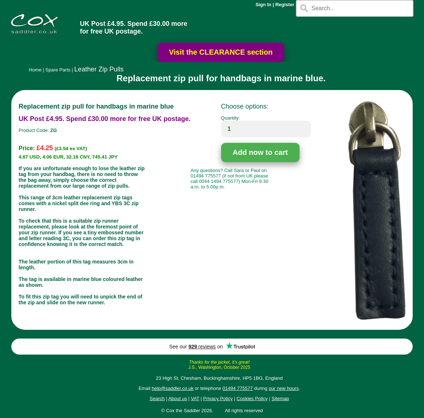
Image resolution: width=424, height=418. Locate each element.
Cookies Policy (251, 398)
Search (157, 398)
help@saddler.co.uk (172, 388)
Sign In (263, 4)
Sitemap (280, 398)
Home (35, 70)
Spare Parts (57, 70)
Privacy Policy (218, 398)
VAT (195, 398)
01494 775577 (238, 388)
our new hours (283, 388)
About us (177, 398)
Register (284, 4)
